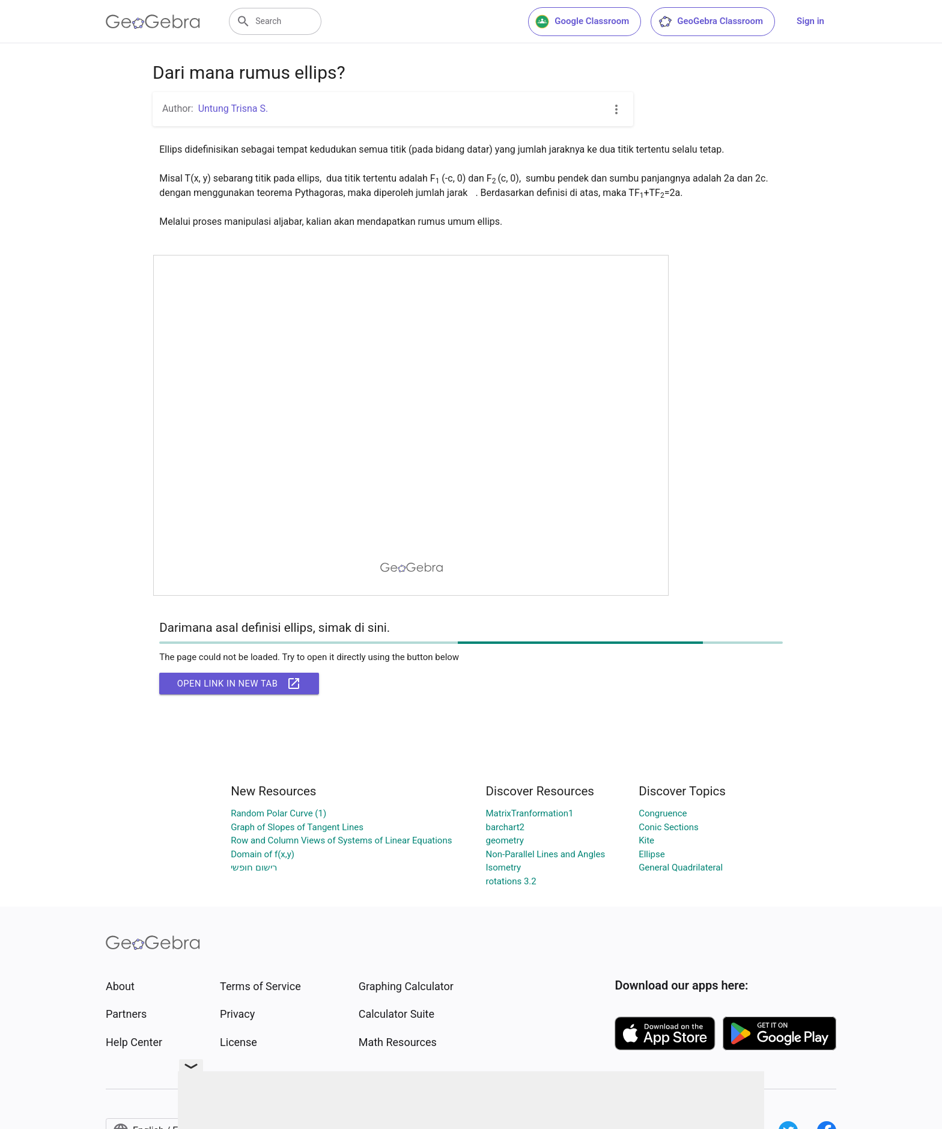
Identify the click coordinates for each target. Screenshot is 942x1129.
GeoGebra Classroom (710, 21)
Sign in (810, 21)
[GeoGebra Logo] (153, 21)
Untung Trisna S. (233, 108)
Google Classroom (582, 21)
